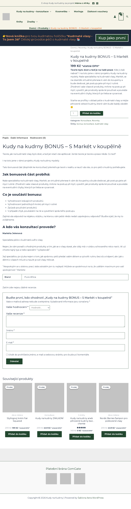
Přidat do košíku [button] (17, 434)
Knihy (19, 22)
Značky (32, 22)
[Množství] (74, 113)
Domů (73, 48)
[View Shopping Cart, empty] (121, 16)
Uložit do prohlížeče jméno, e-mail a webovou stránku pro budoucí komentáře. (48, 354)
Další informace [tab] (19, 138)
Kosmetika (62, 12)
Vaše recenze (15, 313)
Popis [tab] (6, 138)
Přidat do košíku (92, 113)
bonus (80, 124)
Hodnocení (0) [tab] (38, 138)
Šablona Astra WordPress (90, 498)
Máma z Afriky (82, 3)
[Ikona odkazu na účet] (115, 17)
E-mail (10, 342)
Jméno (10, 330)
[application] (49, 12)
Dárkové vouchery (97, 11)
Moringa (78, 11)
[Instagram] (97, 3)
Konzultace (86, 120)
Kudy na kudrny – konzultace (33, 12)
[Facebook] (93, 3)
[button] (127, 16)
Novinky (82, 48)
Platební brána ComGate (63, 469)
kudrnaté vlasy (101, 124)
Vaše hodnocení (17, 306)
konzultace (89, 124)
